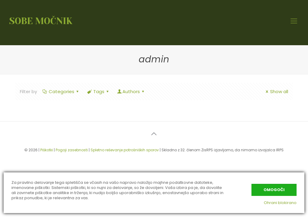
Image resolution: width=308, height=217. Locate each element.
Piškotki (46, 150)
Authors (131, 91)
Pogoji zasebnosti (72, 150)
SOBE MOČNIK (40, 21)
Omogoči (274, 190)
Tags (98, 91)
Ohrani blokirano (280, 203)
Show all (276, 91)
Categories (61, 91)
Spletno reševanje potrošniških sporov (125, 150)
